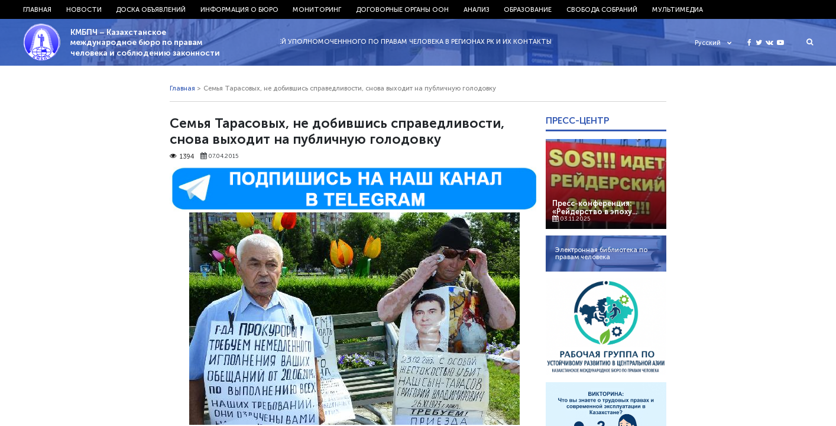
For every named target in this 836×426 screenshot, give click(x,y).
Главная (37, 9)
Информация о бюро (239, 9)
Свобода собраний (601, 9)
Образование (528, 9)
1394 (182, 156)
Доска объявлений (151, 9)
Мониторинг (317, 9)
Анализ (477, 9)
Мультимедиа (677, 9)
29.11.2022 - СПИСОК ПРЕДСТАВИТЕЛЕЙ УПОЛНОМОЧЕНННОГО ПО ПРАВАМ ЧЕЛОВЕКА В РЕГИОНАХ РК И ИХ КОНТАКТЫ (357, 41)
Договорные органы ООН (402, 9)
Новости (84, 9)
